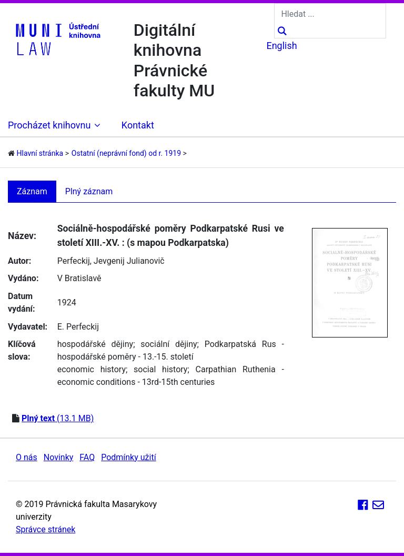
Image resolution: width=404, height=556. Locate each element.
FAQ (87, 457)
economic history (91, 369)
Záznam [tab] (32, 191)
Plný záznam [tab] (89, 191)
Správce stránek (45, 529)
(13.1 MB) (58, 418)
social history (160, 369)
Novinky (59, 457)
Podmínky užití (128, 457)
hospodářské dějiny (95, 344)
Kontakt (138, 125)
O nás (26, 457)
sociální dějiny (168, 344)
